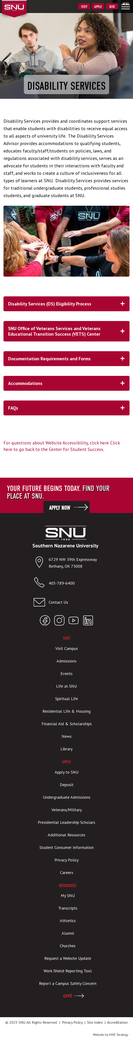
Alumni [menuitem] (68, 933)
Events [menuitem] (66, 673)
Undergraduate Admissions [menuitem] (66, 797)
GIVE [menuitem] (67, 996)
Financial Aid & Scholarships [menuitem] (66, 723)
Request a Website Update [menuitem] (67, 958)
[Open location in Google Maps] (41, 563)
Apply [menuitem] (98, 7)
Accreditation (117, 1022)
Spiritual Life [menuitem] (66, 698)
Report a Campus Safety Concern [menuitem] (67, 983)
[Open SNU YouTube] (73, 621)
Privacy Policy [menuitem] (66, 860)
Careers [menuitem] (66, 872)
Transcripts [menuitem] (67, 908)
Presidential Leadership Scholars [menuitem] (66, 822)
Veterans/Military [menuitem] (66, 809)
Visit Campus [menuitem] (66, 648)
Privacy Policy (72, 1022)
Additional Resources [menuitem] (66, 834)
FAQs (69, 408)
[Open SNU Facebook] (45, 621)
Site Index (95, 1022)
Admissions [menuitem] (66, 661)
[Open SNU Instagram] (59, 621)
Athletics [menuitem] (68, 920)
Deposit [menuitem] (66, 784)
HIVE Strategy (118, 1035)
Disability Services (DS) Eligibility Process (69, 303)
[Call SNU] (41, 583)
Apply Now (59, 508)
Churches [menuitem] (68, 945)
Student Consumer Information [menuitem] (66, 847)
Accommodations (69, 383)
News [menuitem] (67, 736)
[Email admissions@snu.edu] (65, 602)
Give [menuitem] (112, 7)
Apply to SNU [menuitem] (67, 772)
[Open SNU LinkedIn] (88, 621)
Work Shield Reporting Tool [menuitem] (68, 970)
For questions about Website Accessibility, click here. (56, 443)
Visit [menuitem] (84, 7)
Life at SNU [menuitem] (66, 686)
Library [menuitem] (66, 748)
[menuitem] (125, 5)
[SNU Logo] (21, 4)
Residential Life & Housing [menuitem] (66, 711)
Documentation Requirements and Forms (69, 358)
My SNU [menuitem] (68, 895)
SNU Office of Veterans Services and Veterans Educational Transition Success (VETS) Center (69, 331)
